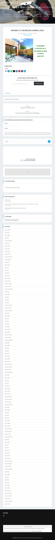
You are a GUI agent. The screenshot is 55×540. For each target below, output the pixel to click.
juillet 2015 (7, 504)
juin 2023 (7, 267)
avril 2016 (7, 482)
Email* (12, 130)
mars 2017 (7, 453)
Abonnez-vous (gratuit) (47, 7)
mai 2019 (7, 383)
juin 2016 (7, 477)
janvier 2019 (7, 393)
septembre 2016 (8, 469)
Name (12, 125)
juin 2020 (7, 348)
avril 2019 (7, 385)
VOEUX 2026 (7, 200)
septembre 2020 (8, 340)
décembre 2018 (8, 396)
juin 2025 (7, 238)
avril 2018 (7, 418)
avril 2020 (7, 353)
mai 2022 (7, 299)
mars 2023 (7, 275)
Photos (38, 7)
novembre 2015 (8, 496)
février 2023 (7, 278)
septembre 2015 (8, 501)
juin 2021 (7, 318)
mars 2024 (7, 248)
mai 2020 (7, 351)
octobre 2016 (8, 466)
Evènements (15, 7)
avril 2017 (7, 450)
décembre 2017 (8, 428)
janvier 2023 (7, 281)
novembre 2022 (8, 283)
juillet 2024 (7, 246)
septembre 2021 (8, 310)
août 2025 (7, 232)
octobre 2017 (8, 434)
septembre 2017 (8, 437)
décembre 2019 (8, 364)
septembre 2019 (8, 372)
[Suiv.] (45, 185)
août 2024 (7, 243)
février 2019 (7, 391)
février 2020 (7, 359)
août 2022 (7, 291)
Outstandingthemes (37, 537)
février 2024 (7, 251)
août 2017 (7, 439)
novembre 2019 (8, 367)
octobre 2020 (8, 337)
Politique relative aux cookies (37, 531)
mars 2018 (7, 420)
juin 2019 (7, 380)
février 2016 (7, 488)
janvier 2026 (7, 230)
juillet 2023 (7, 265)
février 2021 (7, 329)
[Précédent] (9, 185)
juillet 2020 (7, 345)
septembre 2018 (8, 404)
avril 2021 (7, 324)
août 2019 (7, 375)
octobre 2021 (8, 308)
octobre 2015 (8, 498)
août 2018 (7, 407)
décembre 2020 (8, 334)
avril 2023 (7, 273)
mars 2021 (7, 326)
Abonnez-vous (39, 83)
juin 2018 (7, 412)
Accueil (8, 7)
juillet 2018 (7, 410)
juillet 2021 (7, 316)
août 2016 (7, 471)
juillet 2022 (7, 294)
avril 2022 (7, 302)
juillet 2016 (7, 474)
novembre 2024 (8, 240)
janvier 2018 (7, 426)
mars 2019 (7, 388)
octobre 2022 (8, 286)
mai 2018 (7, 415)
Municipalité (7, 93)
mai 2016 (7, 479)
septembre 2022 (8, 289)
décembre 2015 (8, 493)
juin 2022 (7, 297)
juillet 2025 (7, 235)
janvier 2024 (7, 254)
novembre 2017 (8, 431)
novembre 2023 (8, 256)
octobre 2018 (8, 402)
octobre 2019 (8, 369)
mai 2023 (7, 270)
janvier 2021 (7, 332)
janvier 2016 (7, 490)
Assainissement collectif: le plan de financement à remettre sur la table (21, 204)
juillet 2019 (7, 377)
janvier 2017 (7, 458)
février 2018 (7, 423)
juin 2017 (7, 445)
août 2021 (7, 313)
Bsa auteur (23, 33)
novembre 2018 (8, 399)
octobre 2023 (8, 259)
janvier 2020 (7, 361)
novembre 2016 (8, 463)
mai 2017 (7, 447)
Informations (30, 7)
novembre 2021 (8, 305)
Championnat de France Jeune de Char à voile (15, 208)
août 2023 (7, 262)
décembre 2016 (8, 461)
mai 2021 (7, 321)
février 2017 (7, 455)
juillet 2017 (7, 442)
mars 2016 (7, 485)
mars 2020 (7, 356)
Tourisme (22, 7)
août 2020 (7, 342)
